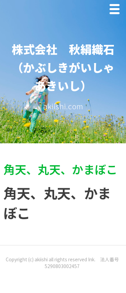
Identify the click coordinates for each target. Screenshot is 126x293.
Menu (116, 10)
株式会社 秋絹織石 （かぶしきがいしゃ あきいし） (69, 67)
